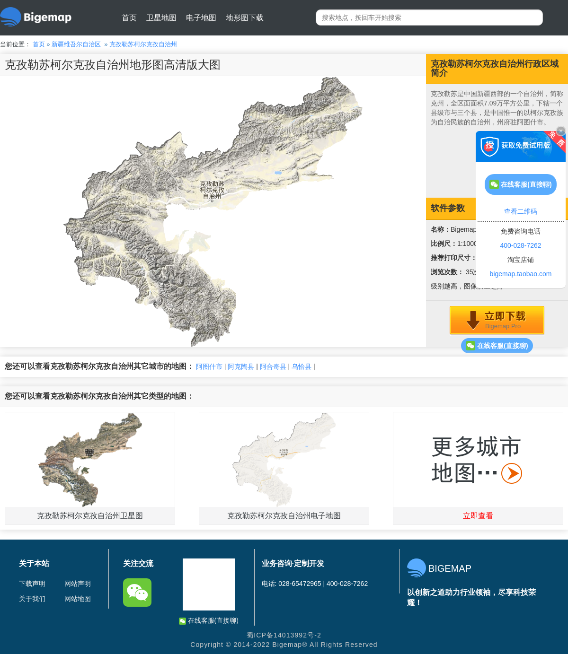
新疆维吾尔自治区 (76, 44)
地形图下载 (245, 18)
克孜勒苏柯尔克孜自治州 (143, 44)
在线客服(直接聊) (497, 345)
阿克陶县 (241, 366)
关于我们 (32, 598)
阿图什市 (209, 366)
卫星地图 (161, 18)
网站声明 (77, 583)
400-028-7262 (520, 245)
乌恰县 (301, 366)
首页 (129, 18)
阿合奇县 (273, 366)
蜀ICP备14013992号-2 (284, 635)
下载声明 (32, 583)
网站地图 (77, 598)
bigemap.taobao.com (521, 274)
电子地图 (201, 18)
